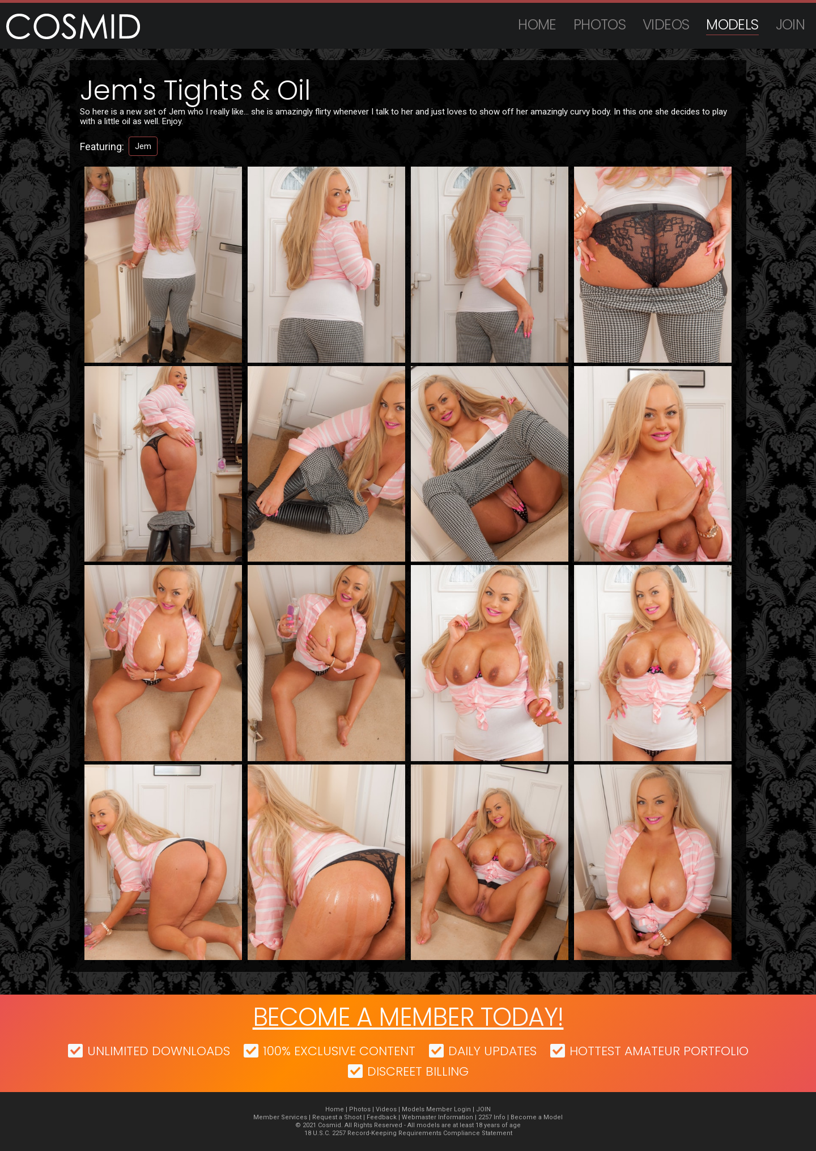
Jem (143, 146)
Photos (599, 25)
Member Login (448, 1109)
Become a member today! (408, 1017)
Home (537, 25)
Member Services (280, 1117)
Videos (666, 25)
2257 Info (491, 1117)
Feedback (382, 1117)
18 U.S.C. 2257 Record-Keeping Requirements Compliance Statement (408, 1133)
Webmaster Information (437, 1117)
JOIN (790, 25)
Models (732, 25)
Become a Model (537, 1117)
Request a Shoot (337, 1117)
